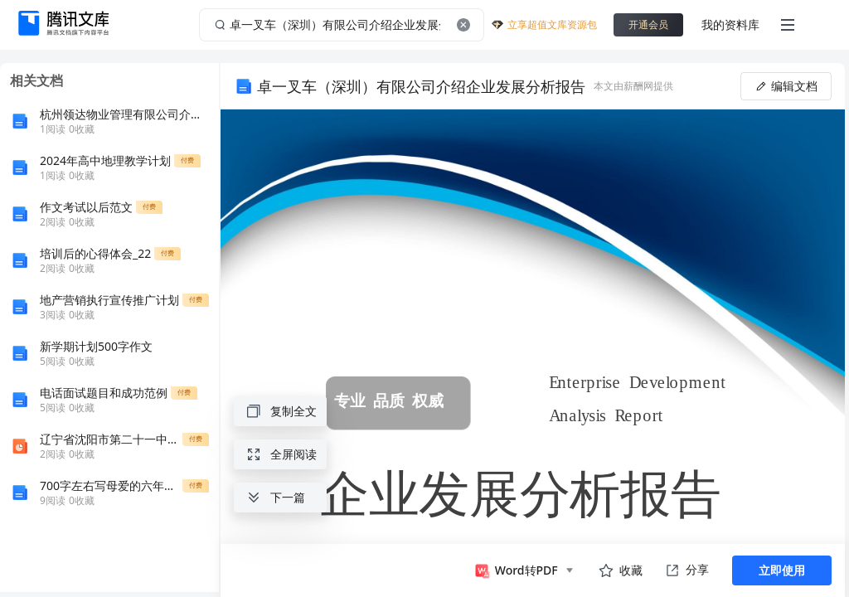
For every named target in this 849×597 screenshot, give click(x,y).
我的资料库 (730, 24)
